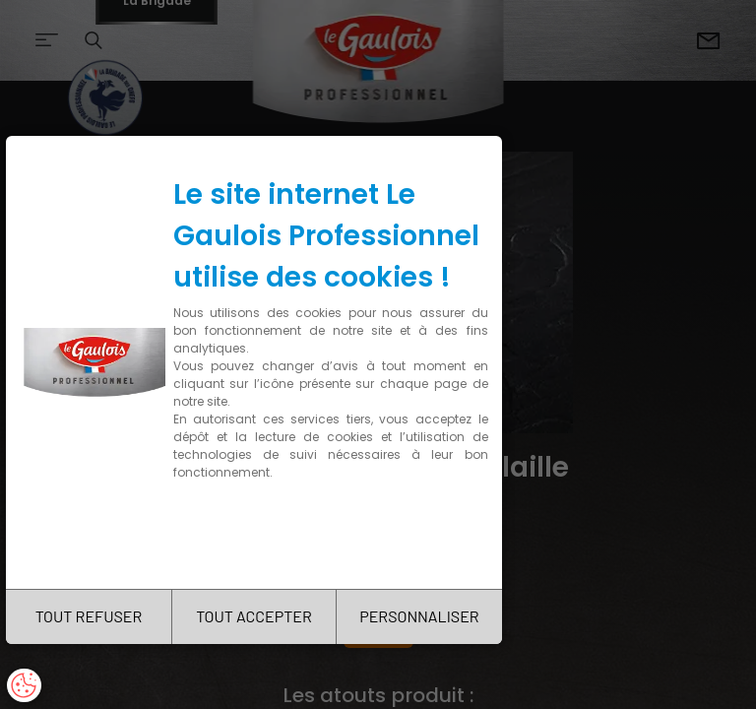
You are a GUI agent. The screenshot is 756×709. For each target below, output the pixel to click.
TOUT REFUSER (89, 616)
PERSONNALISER (418, 616)
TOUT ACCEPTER (254, 616)
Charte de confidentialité (258, 534)
